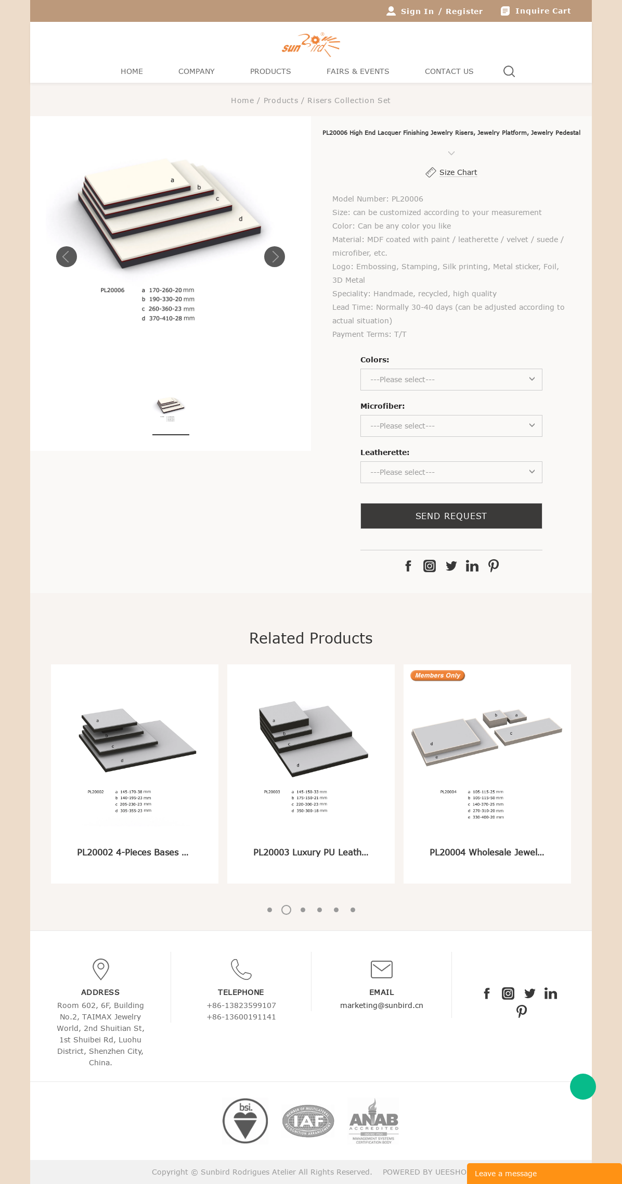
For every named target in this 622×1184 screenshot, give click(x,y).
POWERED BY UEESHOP (427, 1171)
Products (270, 71)
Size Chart (458, 172)
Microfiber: (382, 405)
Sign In (417, 11)
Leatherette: (385, 452)
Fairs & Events (358, 71)
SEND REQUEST (452, 516)
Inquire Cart (543, 10)
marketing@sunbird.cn (381, 1005)
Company (196, 71)
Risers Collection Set (349, 100)
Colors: (375, 359)
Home (132, 71)
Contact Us (449, 71)
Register (464, 11)
